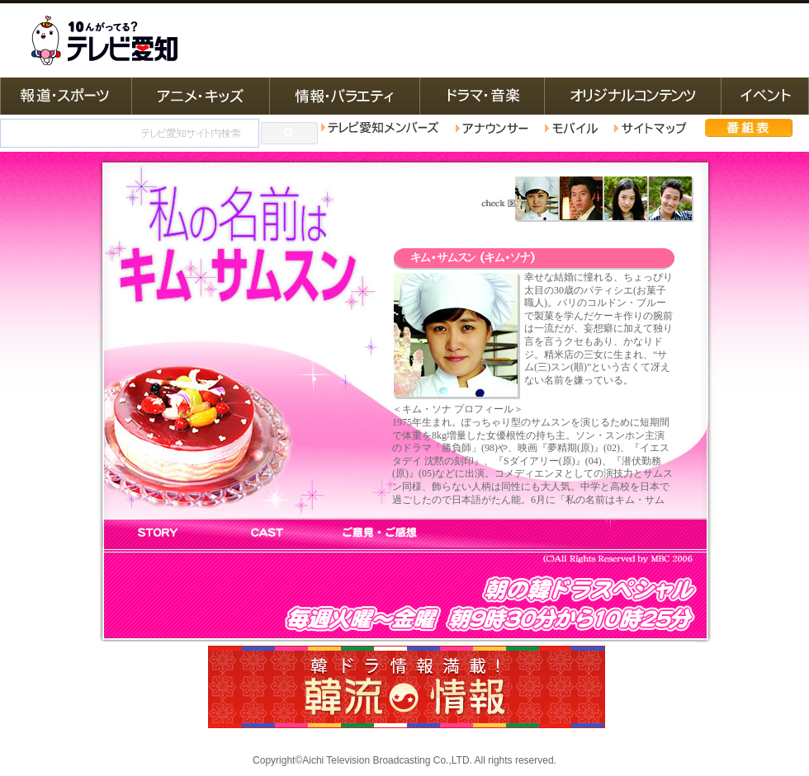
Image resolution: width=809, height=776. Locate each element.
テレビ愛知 (104, 40)
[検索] (128, 133)
